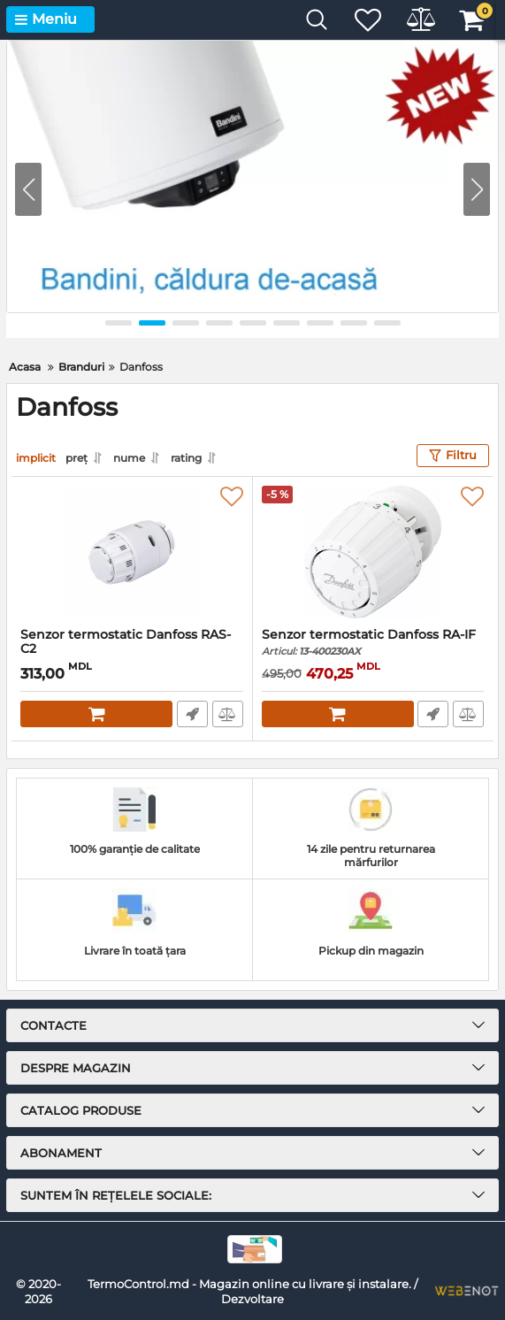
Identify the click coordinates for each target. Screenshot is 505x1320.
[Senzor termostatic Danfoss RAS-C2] (131, 551)
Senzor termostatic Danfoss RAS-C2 (131, 649)
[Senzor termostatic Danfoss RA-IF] (373, 551)
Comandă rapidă (192, 713)
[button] (476, 189)
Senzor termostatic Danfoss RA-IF (373, 641)
